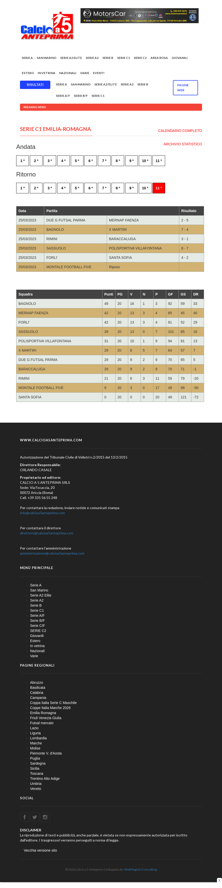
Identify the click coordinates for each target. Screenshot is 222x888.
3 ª (50, 162)
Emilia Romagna (43, 714)
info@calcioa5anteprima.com (42, 513)
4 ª (63, 162)
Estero (28, 74)
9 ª (131, 162)
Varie (84, 74)
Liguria (35, 734)
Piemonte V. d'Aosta (46, 754)
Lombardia (38, 739)
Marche (36, 744)
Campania (38, 698)
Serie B (107, 58)
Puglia (35, 759)
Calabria (36, 693)
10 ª (145, 162)
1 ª (22, 162)
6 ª (90, 162)
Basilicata (37, 688)
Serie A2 (92, 58)
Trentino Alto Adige (45, 779)
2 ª (36, 162)
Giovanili (180, 58)
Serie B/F (81, 96)
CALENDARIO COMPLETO (180, 131)
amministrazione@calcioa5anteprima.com (52, 554)
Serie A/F (63, 96)
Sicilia (34, 769)
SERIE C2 (140, 58)
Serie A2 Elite (71, 58)
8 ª (118, 162)
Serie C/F (37, 626)
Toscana (36, 774)
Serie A (27, 58)
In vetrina (46, 74)
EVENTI (98, 74)
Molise (35, 749)
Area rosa (159, 58)
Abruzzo (36, 683)
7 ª (104, 162)
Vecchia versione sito (40, 851)
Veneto (35, 789)
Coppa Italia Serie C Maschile (53, 703)
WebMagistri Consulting (140, 870)
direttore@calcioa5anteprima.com (46, 534)
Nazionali (67, 74)
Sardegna (38, 764)
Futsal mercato (42, 724)
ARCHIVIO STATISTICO (183, 145)
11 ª (159, 162)
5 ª (77, 162)
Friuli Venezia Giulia (45, 719)
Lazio (34, 729)
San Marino (46, 58)
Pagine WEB (183, 88)
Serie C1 (123, 58)
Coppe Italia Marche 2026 (50, 709)
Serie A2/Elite (105, 85)
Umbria (35, 784)
